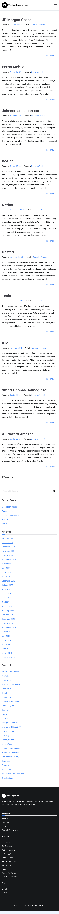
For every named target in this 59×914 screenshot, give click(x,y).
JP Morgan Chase (17, 20)
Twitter (4, 893)
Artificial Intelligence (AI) (12, 672)
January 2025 (7, 543)
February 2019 (8, 610)
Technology (7, 769)
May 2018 (6, 645)
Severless (6, 761)
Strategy (5, 765)
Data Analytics (8, 706)
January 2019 (7, 615)
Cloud (4, 693)
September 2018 (9, 627)
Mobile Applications (9, 854)
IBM (5, 343)
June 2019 (6, 593)
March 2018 (7, 653)
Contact (5, 826)
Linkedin (5, 889)
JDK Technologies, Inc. (36, 905)
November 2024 (8, 551)
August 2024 (7, 564)
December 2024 (8, 547)
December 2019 (8, 581)
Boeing (8, 161)
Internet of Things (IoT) (11, 727)
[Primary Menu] (55, 5)
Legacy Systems (9, 740)
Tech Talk (5, 822)
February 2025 (8, 538)
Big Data (5, 676)
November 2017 (8, 657)
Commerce (6, 697)
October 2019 (7, 585)
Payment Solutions (9, 861)
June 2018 (6, 640)
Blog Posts (6, 680)
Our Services (6, 842)
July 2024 (6, 568)
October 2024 (7, 555)
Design (5, 710)
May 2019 (6, 598)
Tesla (6, 296)
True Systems (7, 778)
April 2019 (6, 602)
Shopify (4, 869)
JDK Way (5, 735)
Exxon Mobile (13, 67)
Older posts (8, 477)
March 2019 (7, 606)
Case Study (6, 689)
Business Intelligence (11, 684)
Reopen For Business (9, 873)
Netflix (7, 205)
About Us (5, 819)
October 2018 (7, 623)
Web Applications (8, 850)
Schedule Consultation (10, 830)
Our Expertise (7, 846)
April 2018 (6, 649)
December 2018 (8, 619)
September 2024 (9, 560)
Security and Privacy (10, 757)
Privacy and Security (9, 877)
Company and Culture (11, 701)
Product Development (11, 748)
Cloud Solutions (7, 858)
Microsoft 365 (7, 865)
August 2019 (7, 589)
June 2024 (6, 572)
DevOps (5, 714)
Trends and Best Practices (13, 774)
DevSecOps (6, 719)
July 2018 (6, 636)
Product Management (11, 752)
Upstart (8, 252)
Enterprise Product (38, 25)
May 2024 (6, 577)
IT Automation (8, 731)
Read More (51, 56)
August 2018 (7, 632)
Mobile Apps (7, 744)
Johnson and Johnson (20, 111)
